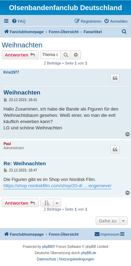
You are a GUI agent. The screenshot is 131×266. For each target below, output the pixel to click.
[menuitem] (19, 21)
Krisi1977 (11, 72)
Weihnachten (22, 45)
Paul (7, 144)
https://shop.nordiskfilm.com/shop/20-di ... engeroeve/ (57, 185)
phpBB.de (88, 253)
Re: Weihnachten (24, 163)
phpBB (47, 247)
